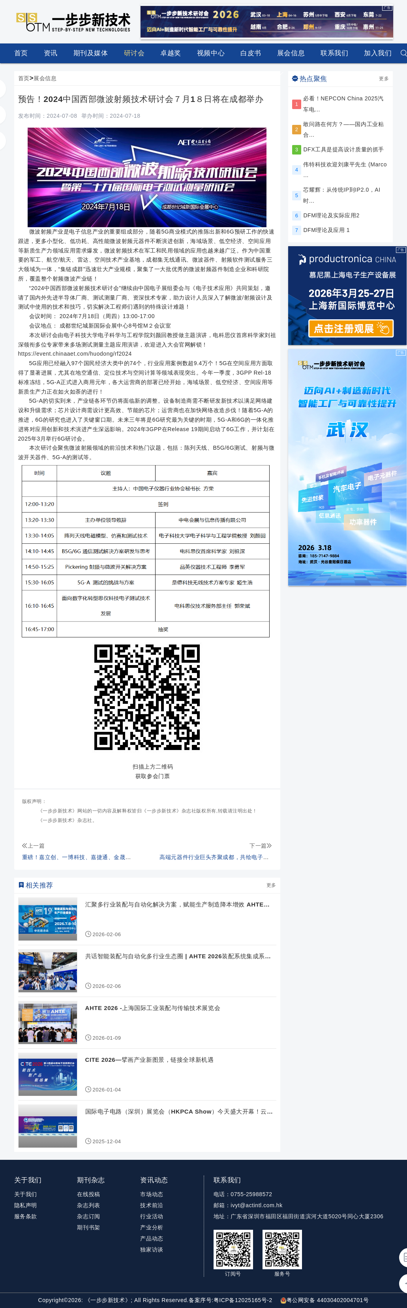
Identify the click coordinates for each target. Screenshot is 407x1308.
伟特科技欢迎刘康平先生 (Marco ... (345, 169)
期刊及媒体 (90, 53)
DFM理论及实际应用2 (331, 215)
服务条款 (25, 1216)
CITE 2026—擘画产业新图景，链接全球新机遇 (149, 1059)
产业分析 (151, 1227)
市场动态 (151, 1194)
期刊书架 (88, 1227)
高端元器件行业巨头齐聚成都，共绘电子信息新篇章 (225, 857)
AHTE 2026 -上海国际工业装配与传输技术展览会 (153, 1008)
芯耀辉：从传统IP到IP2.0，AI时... (341, 195)
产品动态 (151, 1238)
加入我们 (378, 53)
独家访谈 (151, 1249)
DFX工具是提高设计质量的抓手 (343, 149)
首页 (21, 53)
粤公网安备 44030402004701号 (324, 1300)
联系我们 (334, 53)
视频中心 (211, 53)
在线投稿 (88, 1194)
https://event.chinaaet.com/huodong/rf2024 (75, 354)
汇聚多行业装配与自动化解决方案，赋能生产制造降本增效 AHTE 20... (174, 904)
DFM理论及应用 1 (326, 230)
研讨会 (134, 53)
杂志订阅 (88, 1216)
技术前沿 (151, 1205)
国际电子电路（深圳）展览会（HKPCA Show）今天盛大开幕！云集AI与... (179, 1112)
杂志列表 (88, 1205)
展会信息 (291, 56)
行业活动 (151, 1216)
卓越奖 (170, 53)
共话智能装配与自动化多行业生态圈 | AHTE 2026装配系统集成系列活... (178, 956)
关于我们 (25, 1194)
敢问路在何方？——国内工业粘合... (343, 129)
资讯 (51, 56)
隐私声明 (25, 1205)
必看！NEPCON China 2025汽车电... (343, 103)
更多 (271, 885)
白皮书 (250, 53)
